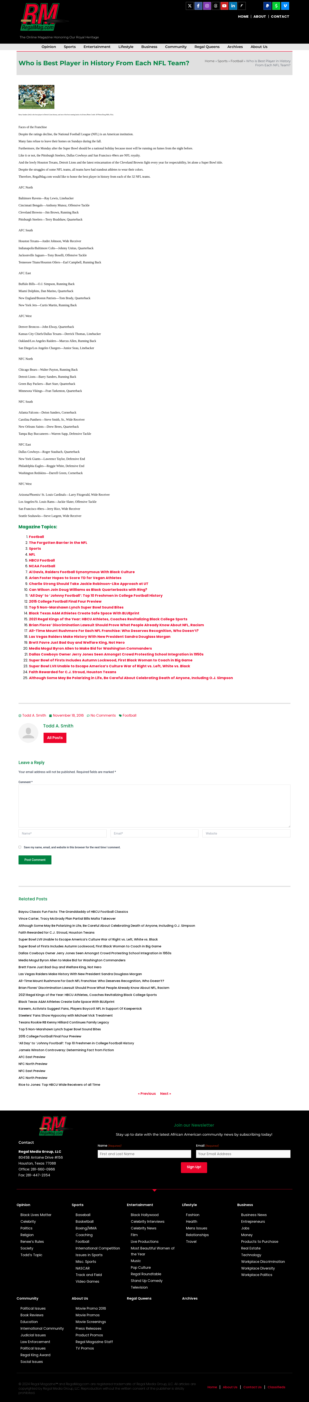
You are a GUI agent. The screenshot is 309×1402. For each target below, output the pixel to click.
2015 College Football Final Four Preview (65, 601)
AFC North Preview (33, 1078)
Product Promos (89, 1335)
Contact (26, 1142)
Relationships (197, 1235)
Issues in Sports (89, 1255)
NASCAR (83, 1268)
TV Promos (85, 1348)
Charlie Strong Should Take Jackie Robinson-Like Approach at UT (88, 583)
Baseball (83, 1215)
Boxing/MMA (86, 1228)
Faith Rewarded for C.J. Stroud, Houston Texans (72, 672)
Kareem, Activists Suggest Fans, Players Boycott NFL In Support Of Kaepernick (80, 1008)
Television (139, 1287)
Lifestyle (125, 47)
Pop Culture (141, 1267)
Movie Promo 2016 (91, 1308)
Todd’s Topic (31, 1255)
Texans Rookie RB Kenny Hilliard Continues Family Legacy (64, 1022)
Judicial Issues (33, 1335)
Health (191, 1221)
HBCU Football (42, 560)
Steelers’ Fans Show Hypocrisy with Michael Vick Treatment (66, 1015)
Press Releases (88, 1328)
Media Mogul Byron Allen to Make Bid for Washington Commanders (90, 648)
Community (176, 47)
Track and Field (89, 1274)
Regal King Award (35, 1355)
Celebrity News (143, 1228)
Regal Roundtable (146, 1274)
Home (210, 61)
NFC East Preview (32, 1071)
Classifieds (276, 1387)
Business (149, 47)
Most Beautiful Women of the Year (153, 1251)
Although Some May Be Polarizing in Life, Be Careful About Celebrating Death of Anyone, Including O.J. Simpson (131, 678)
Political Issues (33, 1308)
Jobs (245, 1228)
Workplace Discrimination (263, 1261)
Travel (191, 1241)
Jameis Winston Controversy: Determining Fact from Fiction (66, 1050)
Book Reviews (32, 1315)
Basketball (85, 1221)
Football (237, 61)
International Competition (98, 1248)
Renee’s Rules (32, 1241)
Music (136, 1261)
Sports (70, 47)
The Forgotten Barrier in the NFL (58, 542)
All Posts (55, 737)
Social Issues (31, 1361)
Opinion (49, 47)
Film (134, 1235)
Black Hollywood (145, 1215)
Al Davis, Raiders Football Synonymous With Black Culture (82, 572)
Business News (254, 1215)
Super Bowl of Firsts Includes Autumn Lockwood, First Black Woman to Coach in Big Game (111, 660)
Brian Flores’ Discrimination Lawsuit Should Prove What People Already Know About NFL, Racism (116, 625)
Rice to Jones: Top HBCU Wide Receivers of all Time (59, 1084)
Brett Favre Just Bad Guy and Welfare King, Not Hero (77, 642)
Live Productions (145, 1241)
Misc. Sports (86, 1261)
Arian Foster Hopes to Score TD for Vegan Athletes (75, 578)
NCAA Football (42, 566)
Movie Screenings (91, 1321)
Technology (251, 1255)
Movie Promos (88, 1315)
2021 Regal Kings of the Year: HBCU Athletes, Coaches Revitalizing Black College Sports (108, 619)
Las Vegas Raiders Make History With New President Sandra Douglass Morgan (99, 636)
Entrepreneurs (253, 1221)
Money (247, 1235)
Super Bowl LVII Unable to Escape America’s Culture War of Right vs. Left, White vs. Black (109, 666)
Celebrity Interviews (148, 1221)
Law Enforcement (35, 1341)
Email (207, 1145)
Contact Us (252, 1387)
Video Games (87, 1281)
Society (26, 1248)
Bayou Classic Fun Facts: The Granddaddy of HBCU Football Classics (73, 911)
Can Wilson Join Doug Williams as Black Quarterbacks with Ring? (88, 589)
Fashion (192, 1215)
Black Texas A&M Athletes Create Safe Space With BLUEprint (84, 613)
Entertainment (97, 47)
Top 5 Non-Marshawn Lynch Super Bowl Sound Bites (76, 607)
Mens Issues (196, 1228)
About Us (259, 47)
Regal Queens (207, 47)
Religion (27, 1235)
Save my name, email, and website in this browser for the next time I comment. (72, 847)
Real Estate (251, 1248)
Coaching (84, 1235)
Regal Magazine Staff (94, 1341)
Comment (26, 782)
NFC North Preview (33, 1064)
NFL (32, 554)
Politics (26, 1228)
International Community (42, 1328)
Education (29, 1321)
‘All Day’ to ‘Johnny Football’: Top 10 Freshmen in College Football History (96, 595)
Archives (235, 47)
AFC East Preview (32, 1057)
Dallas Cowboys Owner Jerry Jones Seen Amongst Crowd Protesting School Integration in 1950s (116, 654)
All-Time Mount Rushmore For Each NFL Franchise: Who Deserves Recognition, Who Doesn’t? (114, 630)
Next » (165, 1093)
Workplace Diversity (258, 1268)
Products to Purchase (259, 1241)
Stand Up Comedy (147, 1280)
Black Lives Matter (35, 1215)
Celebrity (28, 1221)
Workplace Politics (256, 1274)
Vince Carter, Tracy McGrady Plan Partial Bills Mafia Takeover (67, 918)
